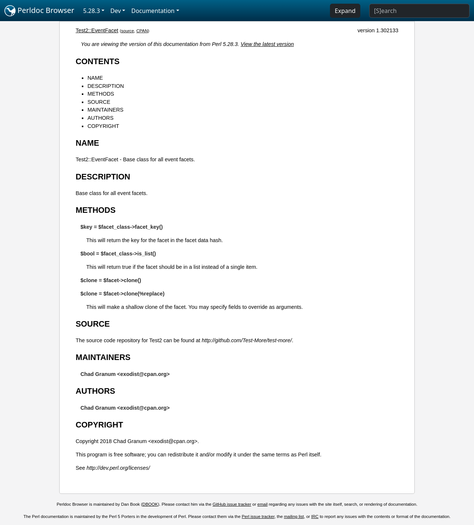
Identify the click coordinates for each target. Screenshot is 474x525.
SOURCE (98, 102)
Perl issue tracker (258, 516)
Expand (345, 11)
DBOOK (150, 504)
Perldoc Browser (39, 10)
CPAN (142, 31)
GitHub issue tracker (232, 504)
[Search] (419, 11)
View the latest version (267, 44)
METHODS (100, 94)
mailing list (294, 516)
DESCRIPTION (105, 86)
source (127, 31)
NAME (95, 78)
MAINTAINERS (105, 110)
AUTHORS (100, 118)
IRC (314, 516)
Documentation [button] (152, 11)
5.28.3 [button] (91, 11)
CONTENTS (98, 61)
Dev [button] (115, 11)
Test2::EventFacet (97, 30)
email (262, 504)
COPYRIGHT (103, 126)
